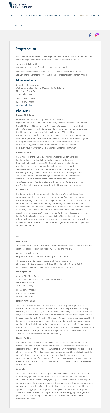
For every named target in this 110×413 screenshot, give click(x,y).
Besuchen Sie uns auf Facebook (90, 35)
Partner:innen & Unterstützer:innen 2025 (44, 15)
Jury (22, 15)
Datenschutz (16, 25)
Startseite (14, 15)
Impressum (84, 15)
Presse (75, 15)
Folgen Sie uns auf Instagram (97, 35)
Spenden (95, 15)
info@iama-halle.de (24, 105)
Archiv (67, 15)
